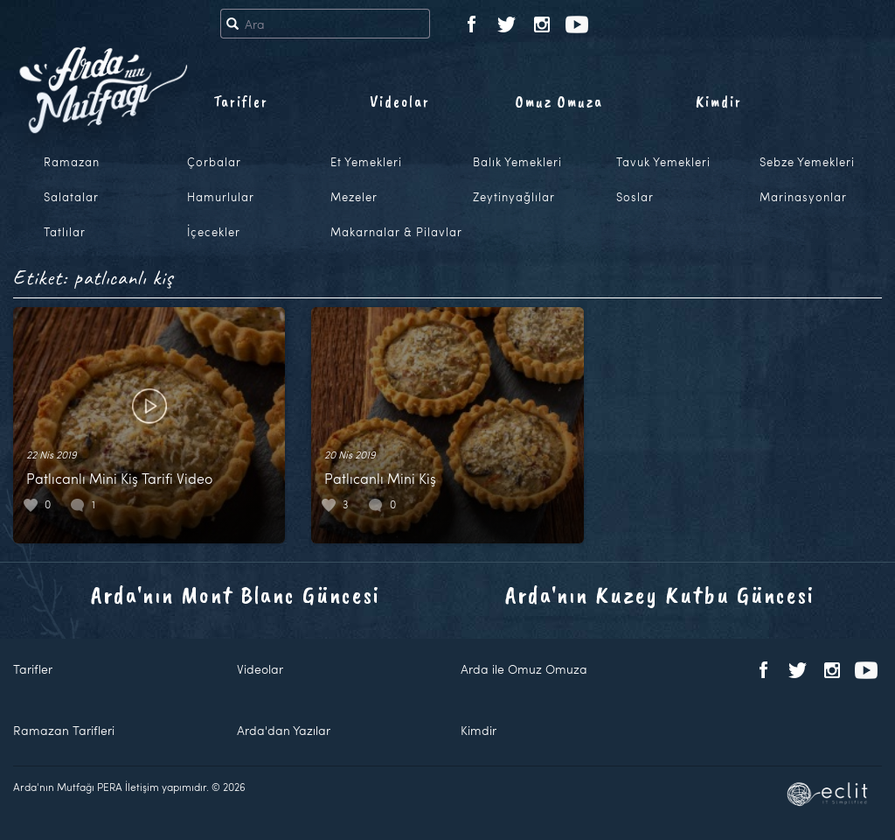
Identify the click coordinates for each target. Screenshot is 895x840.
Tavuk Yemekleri (663, 162)
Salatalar (71, 197)
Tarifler (240, 101)
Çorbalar (214, 162)
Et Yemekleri (366, 162)
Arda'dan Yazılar (283, 730)
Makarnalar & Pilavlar (396, 232)
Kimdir (719, 101)
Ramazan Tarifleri (63, 730)
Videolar (400, 101)
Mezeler (354, 197)
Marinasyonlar (803, 197)
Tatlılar (65, 232)
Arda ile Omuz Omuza (524, 669)
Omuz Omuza (559, 101)
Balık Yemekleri (517, 162)
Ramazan (72, 162)
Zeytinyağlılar (514, 197)
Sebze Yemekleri (807, 162)
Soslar (635, 197)
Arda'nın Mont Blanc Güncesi (235, 594)
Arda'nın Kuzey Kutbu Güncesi (660, 594)
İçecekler (213, 232)
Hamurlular (220, 197)
